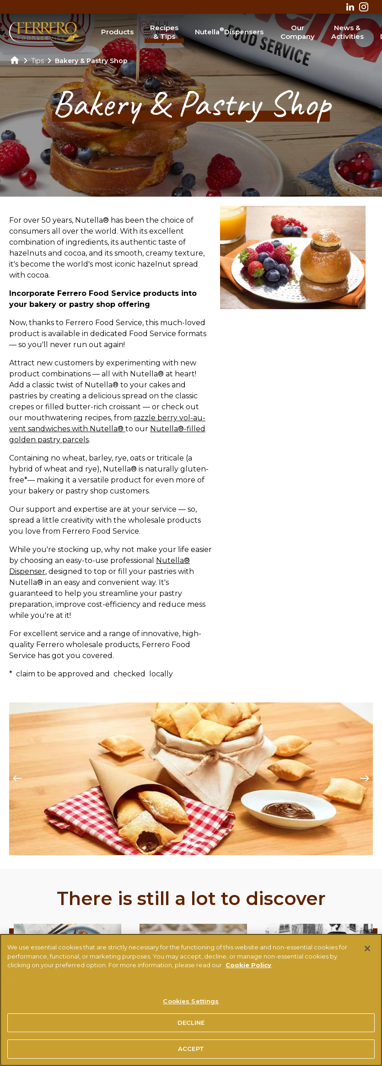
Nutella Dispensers (229, 31)
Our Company (297, 32)
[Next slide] (364, 779)
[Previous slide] (17, 779)
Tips (37, 61)
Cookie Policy (248, 968)
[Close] (367, 952)
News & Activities (347, 32)
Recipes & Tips (164, 32)
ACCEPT (191, 1052)
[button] (187, 841)
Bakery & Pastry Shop (91, 61)
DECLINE (191, 1025)
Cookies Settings (191, 1004)
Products (117, 31)
